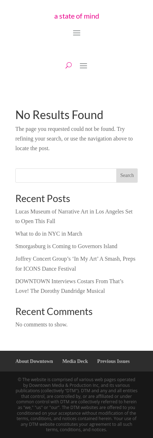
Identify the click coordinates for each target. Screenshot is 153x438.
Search (127, 175)
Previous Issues (113, 361)
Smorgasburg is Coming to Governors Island (66, 246)
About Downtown (34, 361)
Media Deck (75, 361)
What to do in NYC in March (48, 234)
